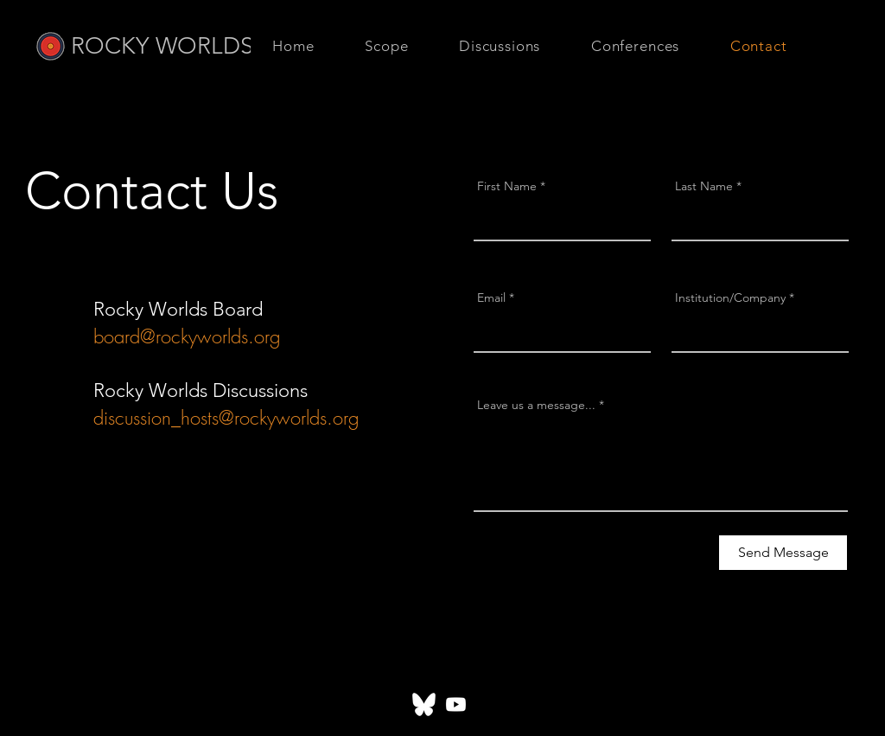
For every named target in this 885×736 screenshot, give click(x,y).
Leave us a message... (536, 405)
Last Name (704, 186)
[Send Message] (783, 552)
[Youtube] (456, 704)
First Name (507, 186)
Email (491, 297)
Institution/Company (730, 297)
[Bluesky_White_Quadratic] (424, 704)
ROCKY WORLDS (162, 46)
